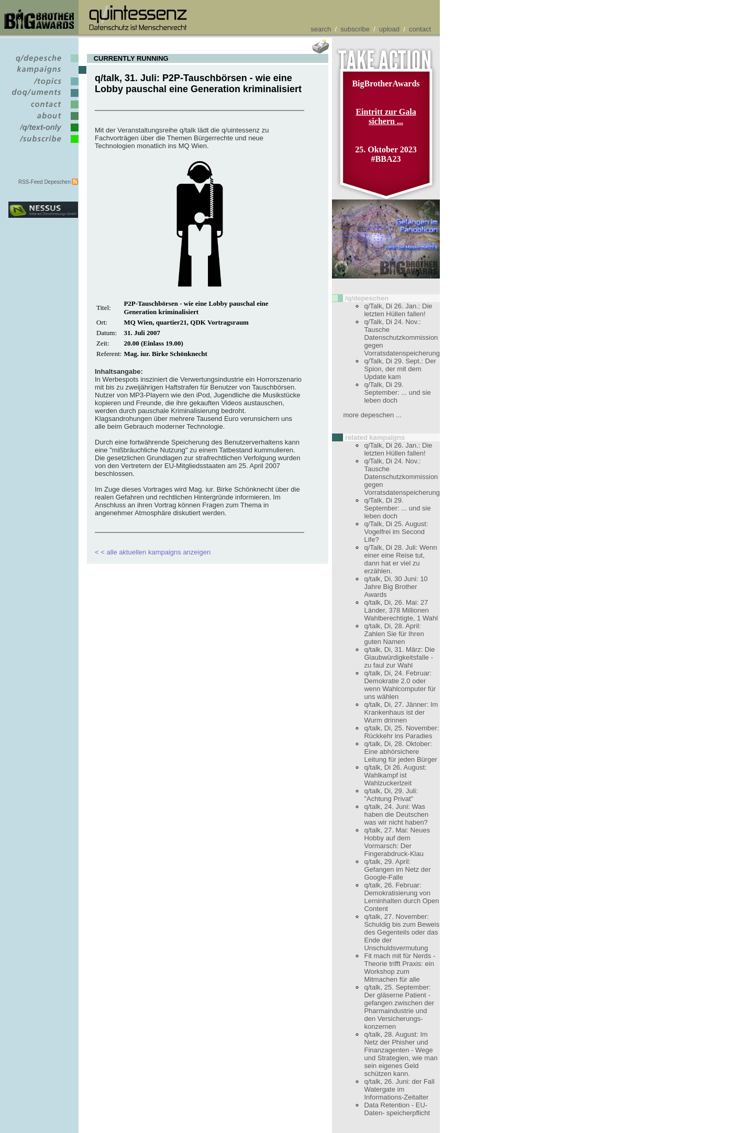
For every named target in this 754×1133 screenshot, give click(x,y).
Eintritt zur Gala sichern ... (386, 116)
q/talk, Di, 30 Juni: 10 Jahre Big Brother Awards (395, 586)
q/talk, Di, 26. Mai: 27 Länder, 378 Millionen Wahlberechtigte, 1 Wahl (401, 610)
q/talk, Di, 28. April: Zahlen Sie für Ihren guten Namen (394, 634)
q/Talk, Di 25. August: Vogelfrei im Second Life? (396, 531)
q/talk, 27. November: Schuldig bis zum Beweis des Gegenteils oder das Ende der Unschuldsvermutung (401, 932)
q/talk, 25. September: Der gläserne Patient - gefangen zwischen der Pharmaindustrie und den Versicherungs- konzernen (399, 1006)
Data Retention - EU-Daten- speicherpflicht (397, 1109)
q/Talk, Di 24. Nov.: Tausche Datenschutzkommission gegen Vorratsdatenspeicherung (402, 337)
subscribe (355, 29)
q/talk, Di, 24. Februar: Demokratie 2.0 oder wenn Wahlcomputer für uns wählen (400, 685)
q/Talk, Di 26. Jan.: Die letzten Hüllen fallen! (398, 310)
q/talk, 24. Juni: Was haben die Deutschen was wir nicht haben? (396, 814)
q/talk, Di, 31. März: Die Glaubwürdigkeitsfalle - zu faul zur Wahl (399, 657)
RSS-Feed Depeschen (44, 182)
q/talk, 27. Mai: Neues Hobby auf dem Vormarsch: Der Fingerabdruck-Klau (397, 842)
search (321, 29)
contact (420, 29)
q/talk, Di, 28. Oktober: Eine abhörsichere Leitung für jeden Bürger (400, 751)
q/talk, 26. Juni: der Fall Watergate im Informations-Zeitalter (399, 1089)
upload (389, 29)
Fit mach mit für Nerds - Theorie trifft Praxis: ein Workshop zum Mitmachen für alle (399, 967)
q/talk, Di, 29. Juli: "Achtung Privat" (391, 795)
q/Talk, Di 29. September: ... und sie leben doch (397, 392)
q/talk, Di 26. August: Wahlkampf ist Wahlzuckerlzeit (395, 775)
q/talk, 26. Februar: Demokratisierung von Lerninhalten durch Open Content (401, 897)
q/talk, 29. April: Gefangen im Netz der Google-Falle (397, 869)
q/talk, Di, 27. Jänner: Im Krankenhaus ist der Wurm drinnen (401, 712)
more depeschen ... (372, 415)
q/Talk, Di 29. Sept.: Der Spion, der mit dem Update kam (400, 369)
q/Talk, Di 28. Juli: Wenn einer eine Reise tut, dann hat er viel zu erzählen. (400, 559)
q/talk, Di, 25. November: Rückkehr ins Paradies (401, 732)
